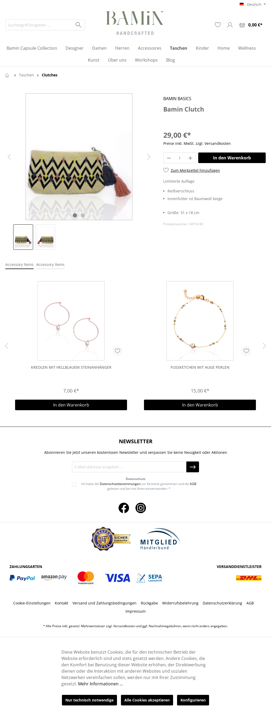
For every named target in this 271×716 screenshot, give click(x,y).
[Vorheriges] (9, 156)
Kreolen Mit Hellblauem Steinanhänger (71, 367)
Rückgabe (149, 603)
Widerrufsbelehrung (180, 603)
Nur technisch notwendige (89, 700)
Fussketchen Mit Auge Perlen (200, 367)
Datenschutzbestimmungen (120, 484)
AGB (193, 484)
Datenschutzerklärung (222, 603)
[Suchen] (79, 25)
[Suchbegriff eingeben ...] (39, 25)
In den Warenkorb (232, 158)
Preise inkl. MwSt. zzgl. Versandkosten (197, 143)
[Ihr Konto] (230, 25)
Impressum (135, 611)
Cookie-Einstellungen (32, 603)
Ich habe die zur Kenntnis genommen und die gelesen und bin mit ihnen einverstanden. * (138, 486)
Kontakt (61, 603)
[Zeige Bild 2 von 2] (83, 215)
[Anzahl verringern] (168, 158)
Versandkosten (124, 626)
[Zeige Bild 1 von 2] (75, 215)
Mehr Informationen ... (100, 684)
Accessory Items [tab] (19, 264)
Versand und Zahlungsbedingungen (105, 603)
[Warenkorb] (251, 25)
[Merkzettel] (218, 25)
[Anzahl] (180, 158)
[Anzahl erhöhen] (190, 158)
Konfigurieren (193, 700)
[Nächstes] (149, 156)
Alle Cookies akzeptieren (147, 700)
